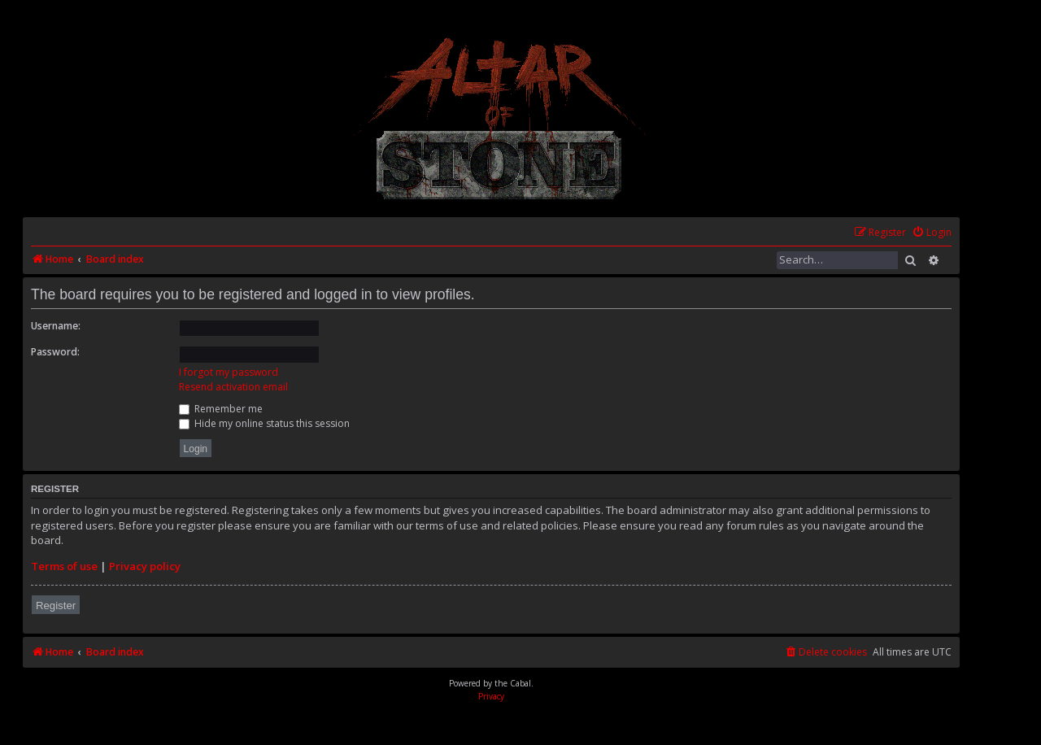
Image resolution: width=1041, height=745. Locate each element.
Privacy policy (145, 566)
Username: (56, 326)
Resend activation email (233, 387)
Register (56, 605)
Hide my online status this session (264, 423)
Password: (55, 352)
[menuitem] (932, 233)
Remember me (221, 409)
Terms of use (64, 566)
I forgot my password (228, 372)
